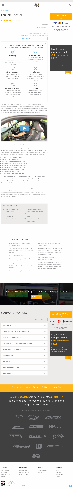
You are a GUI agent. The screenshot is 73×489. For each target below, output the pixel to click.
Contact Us (58, 476)
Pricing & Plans (23, 470)
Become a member (24, 472)
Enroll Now (61, 16)
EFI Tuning (6, 10)
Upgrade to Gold (23, 474)
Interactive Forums (5, 474)
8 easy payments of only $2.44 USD (38, 33)
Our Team (58, 472)
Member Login (37, 1)
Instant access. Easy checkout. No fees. (31, 35)
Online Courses (5, 470)
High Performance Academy (37, 5)
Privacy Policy (41, 472)
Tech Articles (4, 472)
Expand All (39, 319)
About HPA (58, 470)
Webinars (3, 476)
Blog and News (59, 474)
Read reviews (18, 20)
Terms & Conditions (42, 470)
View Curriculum (24, 38)
